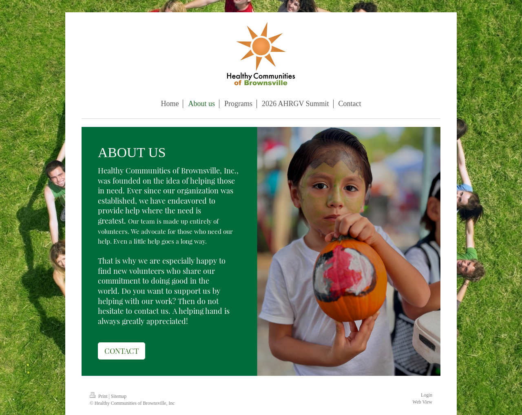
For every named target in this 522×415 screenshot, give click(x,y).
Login (426, 395)
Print (99, 396)
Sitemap (118, 396)
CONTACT (121, 351)
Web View (422, 402)
